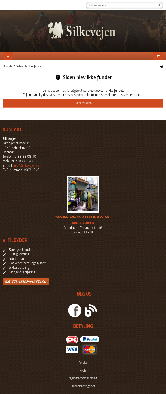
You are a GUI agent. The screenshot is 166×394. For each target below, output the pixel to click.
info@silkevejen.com (27, 166)
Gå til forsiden (83, 103)
